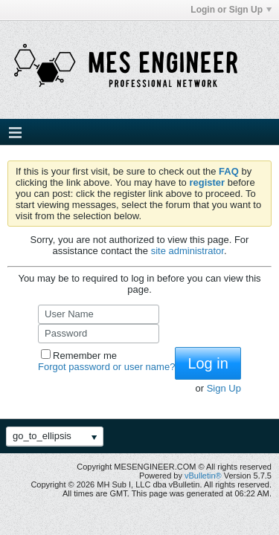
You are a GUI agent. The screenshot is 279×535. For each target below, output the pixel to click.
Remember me (79, 355)
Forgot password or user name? (106, 366)
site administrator (187, 250)
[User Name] (98, 314)
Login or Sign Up (231, 9)
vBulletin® (203, 475)
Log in (207, 363)
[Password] (98, 333)
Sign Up (224, 388)
